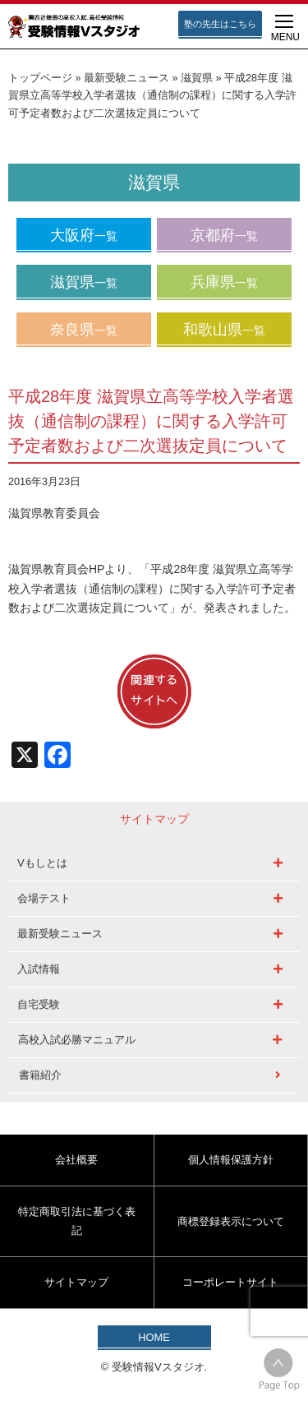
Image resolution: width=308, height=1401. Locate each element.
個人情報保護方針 (231, 1160)
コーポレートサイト (230, 1282)
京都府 (224, 235)
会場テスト (44, 898)
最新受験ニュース (126, 78)
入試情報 (38, 969)
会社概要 (76, 1160)
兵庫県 (224, 282)
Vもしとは (42, 863)
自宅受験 (38, 1004)
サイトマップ (76, 1282)
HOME (153, 1337)
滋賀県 (197, 78)
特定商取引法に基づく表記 (77, 1220)
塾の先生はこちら (220, 24)
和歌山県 (224, 329)
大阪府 (83, 235)
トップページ (40, 78)
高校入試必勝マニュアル (77, 1039)
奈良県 (83, 329)
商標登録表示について (230, 1221)
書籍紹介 (40, 1075)
